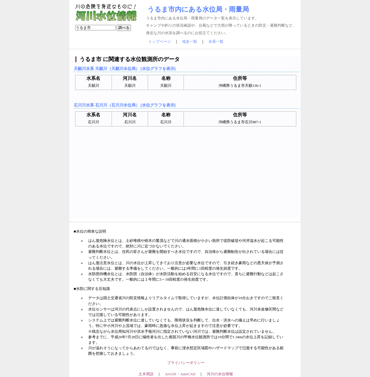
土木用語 (145, 374)
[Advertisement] (185, 178)
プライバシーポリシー (186, 363)
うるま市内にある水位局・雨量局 (198, 9)
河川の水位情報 (220, 374)
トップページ (159, 42)
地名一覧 (189, 42)
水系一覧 (215, 42)
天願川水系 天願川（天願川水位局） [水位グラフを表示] (124, 68)
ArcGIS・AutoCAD (180, 374)
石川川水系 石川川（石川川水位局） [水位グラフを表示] (124, 105)
